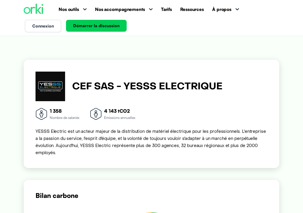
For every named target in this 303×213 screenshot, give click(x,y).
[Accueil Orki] (33, 9)
